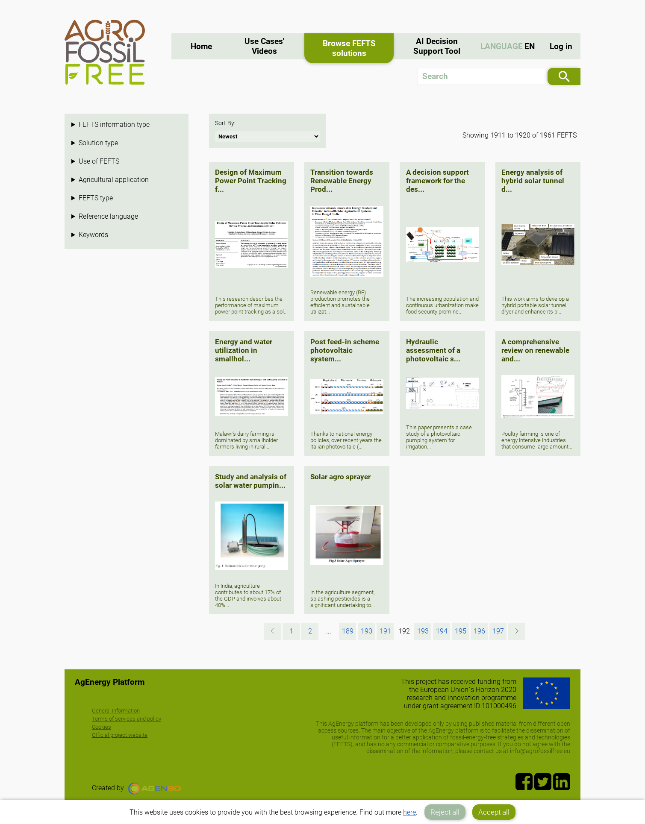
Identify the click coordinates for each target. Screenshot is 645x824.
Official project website (119, 735)
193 (423, 631)
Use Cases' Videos (264, 46)
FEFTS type (96, 198)
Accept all (494, 812)
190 (366, 631)
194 (442, 631)
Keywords (93, 235)
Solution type (98, 143)
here (409, 812)
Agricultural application (114, 180)
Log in (561, 46)
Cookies (101, 727)
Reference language (108, 216)
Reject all (444, 812)
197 (498, 631)
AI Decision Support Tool (436, 46)
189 (347, 631)
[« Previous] (272, 631)
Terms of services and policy (126, 719)
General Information (116, 710)
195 (460, 631)
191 (385, 631)
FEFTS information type (114, 124)
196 (479, 631)
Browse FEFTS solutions (349, 48)
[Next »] (516, 631)
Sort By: (225, 123)
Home (201, 46)
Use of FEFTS (99, 161)
